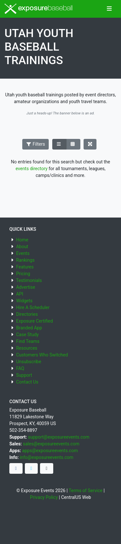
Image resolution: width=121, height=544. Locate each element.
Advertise (25, 287)
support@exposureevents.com (58, 437)
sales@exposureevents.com (51, 443)
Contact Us (27, 381)
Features (25, 266)
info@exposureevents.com (46, 457)
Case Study (27, 334)
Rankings (25, 260)
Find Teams (27, 341)
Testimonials (29, 280)
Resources (26, 348)
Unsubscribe (28, 361)
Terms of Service (86, 490)
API (19, 293)
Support (24, 375)
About (22, 246)
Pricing (23, 273)
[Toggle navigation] (109, 9)
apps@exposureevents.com (50, 450)
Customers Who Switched (42, 354)
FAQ (20, 368)
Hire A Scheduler (32, 307)
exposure (39, 9)
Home (22, 239)
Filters (35, 144)
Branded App (29, 327)
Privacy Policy (44, 497)
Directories (27, 314)
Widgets (24, 300)
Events (22, 253)
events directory (31, 168)
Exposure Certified (34, 321)
